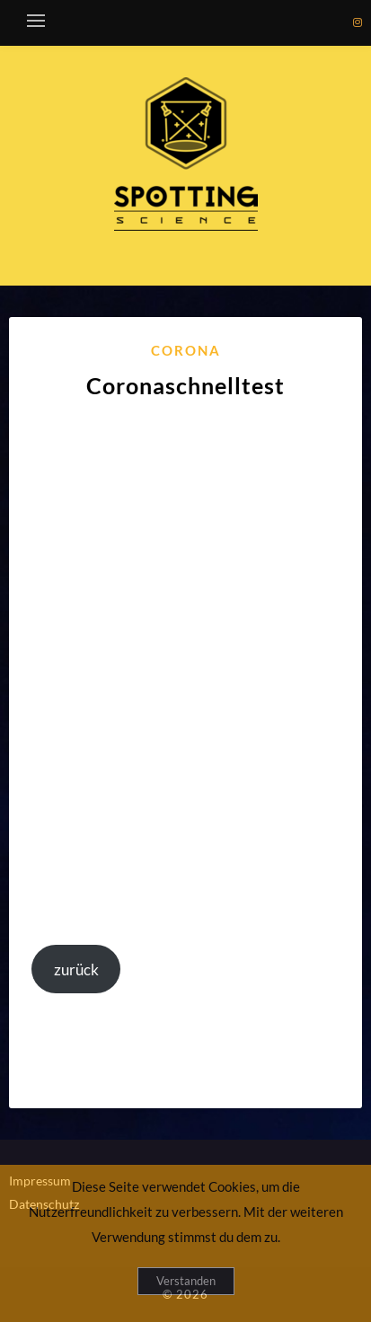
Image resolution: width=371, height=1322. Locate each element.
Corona (186, 350)
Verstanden (186, 1281)
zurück (76, 969)
